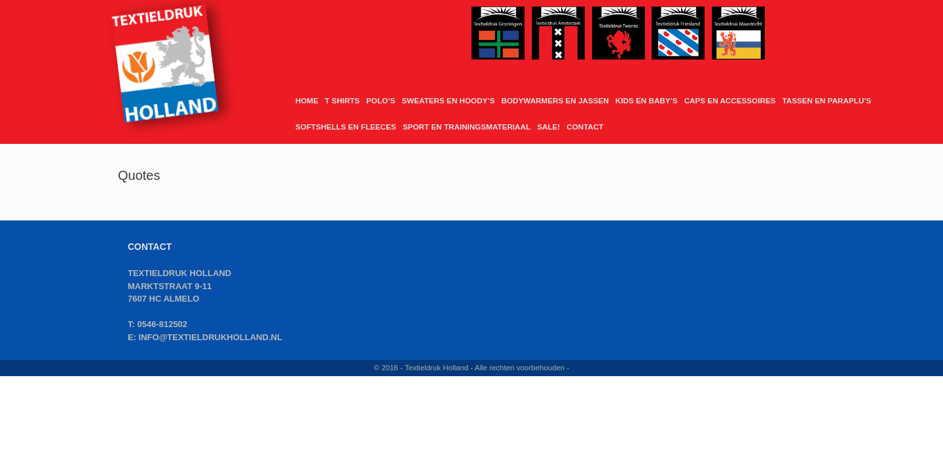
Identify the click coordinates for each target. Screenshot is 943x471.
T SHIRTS (342, 100)
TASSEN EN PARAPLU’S (826, 100)
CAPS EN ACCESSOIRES (730, 100)
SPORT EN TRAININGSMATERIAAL (466, 126)
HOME (306, 100)
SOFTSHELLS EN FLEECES (345, 126)
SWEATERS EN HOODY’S (447, 100)
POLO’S (380, 100)
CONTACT (584, 126)
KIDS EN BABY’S (647, 100)
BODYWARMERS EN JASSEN (554, 100)
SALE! (548, 126)
